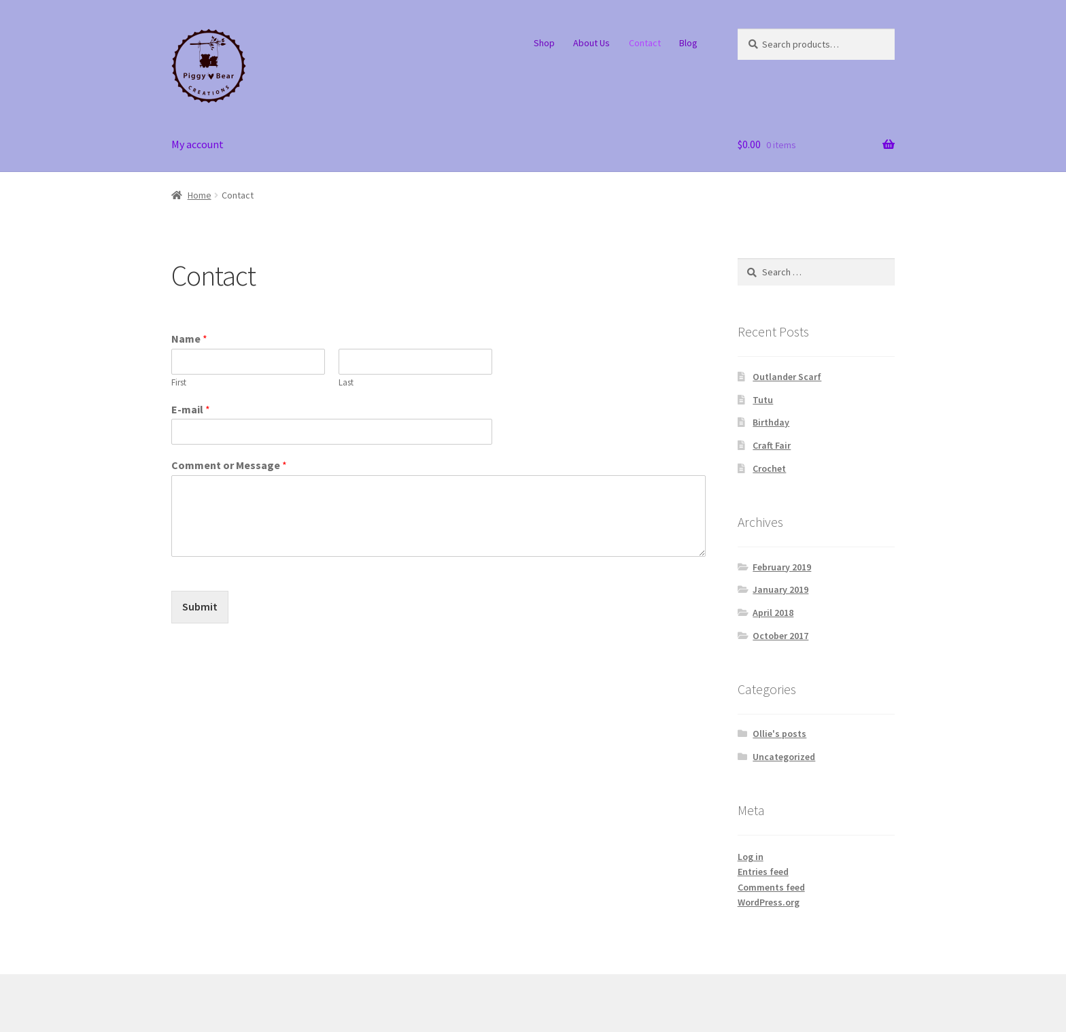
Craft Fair (772, 445)
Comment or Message (229, 465)
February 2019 (782, 567)
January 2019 (780, 589)
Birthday (771, 422)
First (178, 382)
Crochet (769, 468)
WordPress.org (769, 902)
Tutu (763, 400)
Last (346, 382)
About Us (591, 43)
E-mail (190, 409)
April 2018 (773, 612)
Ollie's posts (779, 733)
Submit (200, 606)
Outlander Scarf (787, 377)
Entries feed (763, 871)
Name (189, 338)
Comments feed (771, 887)
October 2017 (780, 636)
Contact (645, 43)
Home (199, 195)
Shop (544, 43)
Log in (750, 856)
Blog (688, 43)
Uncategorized (784, 757)
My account (197, 144)
